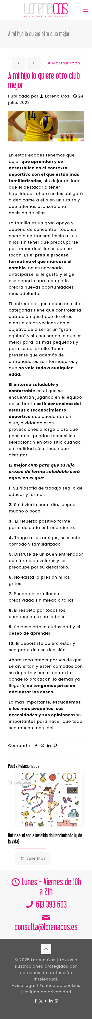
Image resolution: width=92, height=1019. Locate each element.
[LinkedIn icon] (51, 1000)
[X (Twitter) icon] (41, 1000)
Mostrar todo (63, 63)
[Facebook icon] (36, 1000)
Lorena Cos (57, 96)
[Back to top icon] (46, 949)
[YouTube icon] (46, 1000)
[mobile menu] (85, 10)
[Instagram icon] (56, 1000)
